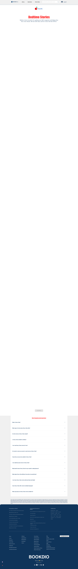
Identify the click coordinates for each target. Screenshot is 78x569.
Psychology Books (37, 544)
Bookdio (60, 516)
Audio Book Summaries (13, 549)
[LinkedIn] (41, 565)
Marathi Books (24, 539)
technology (54, 514)
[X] (39, 565)
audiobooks (52, 517)
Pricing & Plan (48, 546)
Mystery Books (36, 541)
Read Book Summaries (13, 547)
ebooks (52, 514)
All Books (23, 536)
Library (10, 538)
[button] (30, 2)
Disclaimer (48, 544)
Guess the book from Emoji (50, 549)
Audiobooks (11, 545)
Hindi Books (23, 541)
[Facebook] (37, 565)
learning (57, 510)
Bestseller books (53, 510)
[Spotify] (43, 565)
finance (52, 516)
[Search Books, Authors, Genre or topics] (49, 2)
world (58, 513)
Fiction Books (36, 536)
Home (10, 536)
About (47, 540)
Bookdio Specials (12, 543)
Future (60, 514)
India (57, 514)
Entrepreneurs (52, 513)
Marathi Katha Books (37, 549)
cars (55, 517)
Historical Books (36, 546)
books (54, 516)
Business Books (36, 539)
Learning (57, 516)
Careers (47, 537)
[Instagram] (34, 565)
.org (17, 1)
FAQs (47, 543)
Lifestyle (56, 513)
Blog (47, 536)
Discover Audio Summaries (50, 547)
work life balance (58, 517)
